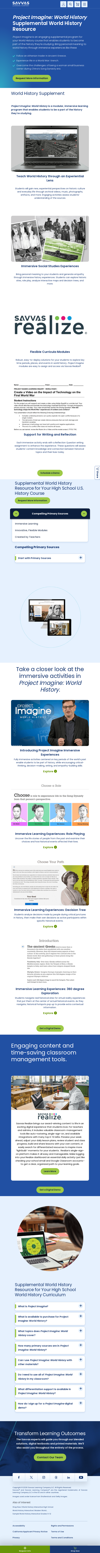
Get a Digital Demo (50, 1028)
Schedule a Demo (50, 472)
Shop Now (75, 1549)
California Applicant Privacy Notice (30, 1531)
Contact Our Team (50, 1457)
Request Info (25, 1549)
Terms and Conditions (62, 1537)
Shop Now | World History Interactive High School (33, 1507)
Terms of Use (57, 1531)
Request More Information (32, 78)
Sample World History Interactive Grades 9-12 (32, 1514)
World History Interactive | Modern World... (30, 1510)
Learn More (50, 1171)
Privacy (16, 1537)
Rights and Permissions (62, 1525)
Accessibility (19, 1525)
